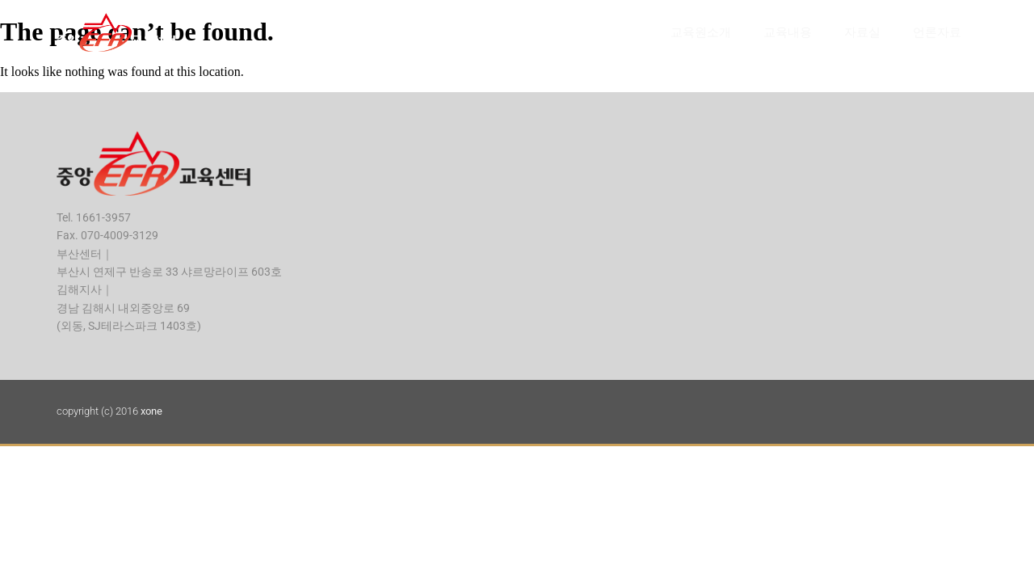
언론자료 (937, 32)
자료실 (862, 32)
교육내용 (787, 32)
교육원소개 (700, 32)
